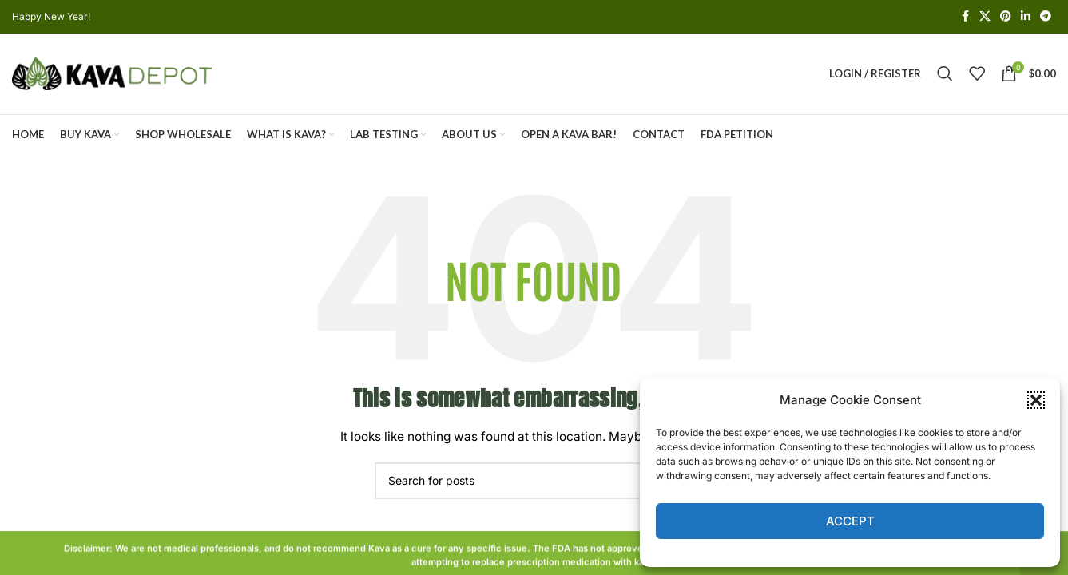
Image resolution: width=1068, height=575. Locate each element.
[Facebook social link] (965, 17)
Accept (850, 521)
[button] (1036, 400)
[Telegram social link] (1045, 17)
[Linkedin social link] (1025, 17)
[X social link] (985, 17)
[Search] (945, 75)
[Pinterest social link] (1005, 17)
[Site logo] (112, 74)
